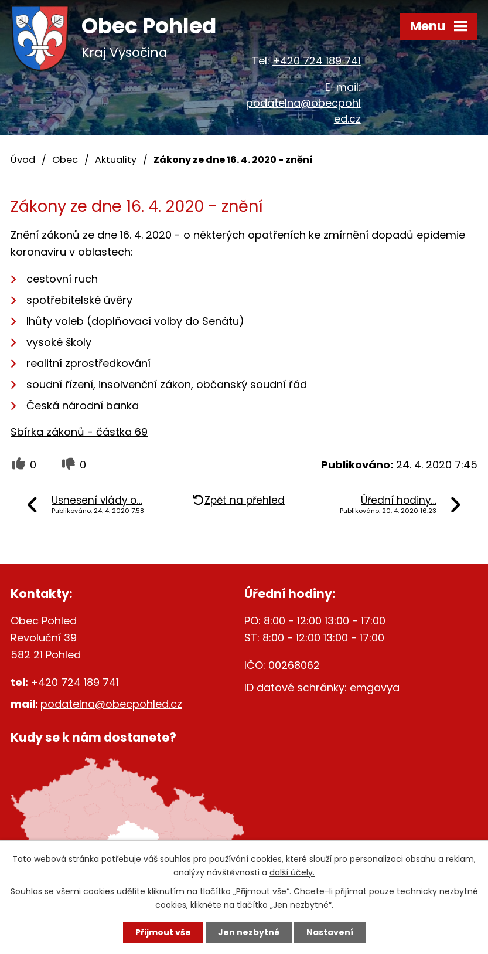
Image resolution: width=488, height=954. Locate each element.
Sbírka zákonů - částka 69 (79, 432)
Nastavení (329, 932)
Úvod (23, 160)
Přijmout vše (163, 932)
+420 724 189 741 (316, 60)
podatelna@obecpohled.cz (111, 704)
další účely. (292, 872)
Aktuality (115, 160)
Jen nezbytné (248, 932)
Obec (65, 160)
